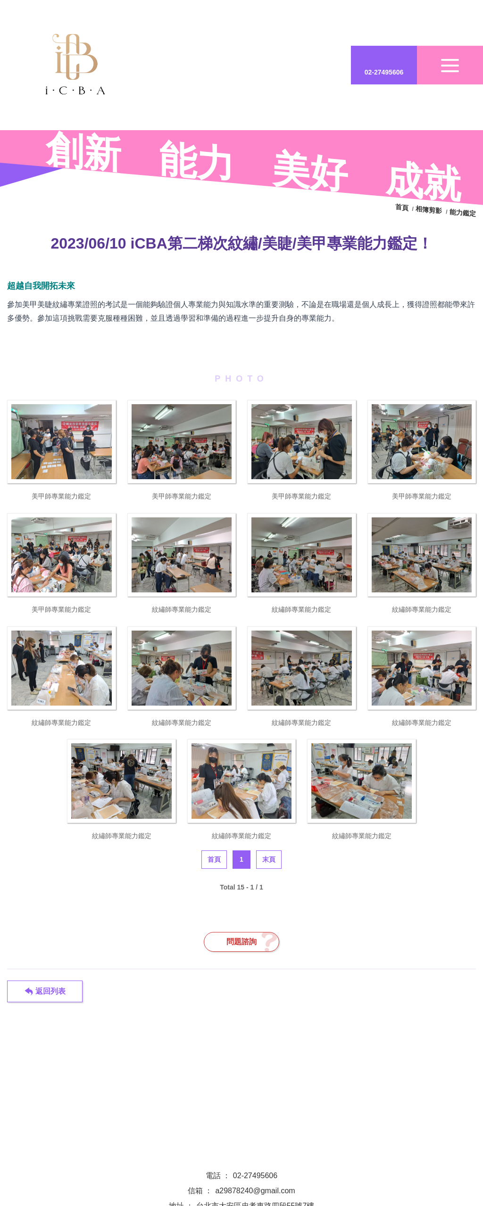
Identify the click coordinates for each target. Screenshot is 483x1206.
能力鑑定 (463, 213)
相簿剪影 (429, 210)
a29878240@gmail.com (255, 1191)
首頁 (402, 207)
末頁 (268, 859)
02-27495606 (255, 1176)
